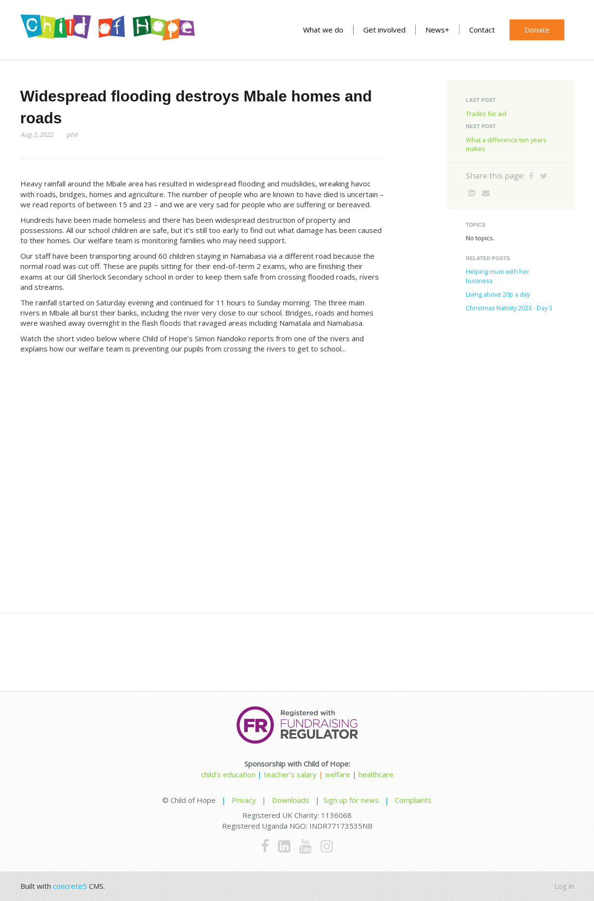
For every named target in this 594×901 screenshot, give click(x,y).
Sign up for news (351, 800)
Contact (482, 29)
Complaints (413, 800)
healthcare (375, 774)
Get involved (384, 29)
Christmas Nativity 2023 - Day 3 (509, 307)
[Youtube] (305, 846)
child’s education (228, 774)
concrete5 (70, 886)
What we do (323, 29)
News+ (437, 29)
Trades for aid (486, 113)
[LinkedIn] (471, 192)
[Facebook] (531, 175)
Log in (564, 886)
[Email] (486, 192)
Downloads (290, 800)
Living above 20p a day (498, 294)
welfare (338, 774)
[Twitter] (543, 175)
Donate (537, 29)
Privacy (244, 800)
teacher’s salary (290, 774)
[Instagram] (327, 846)
